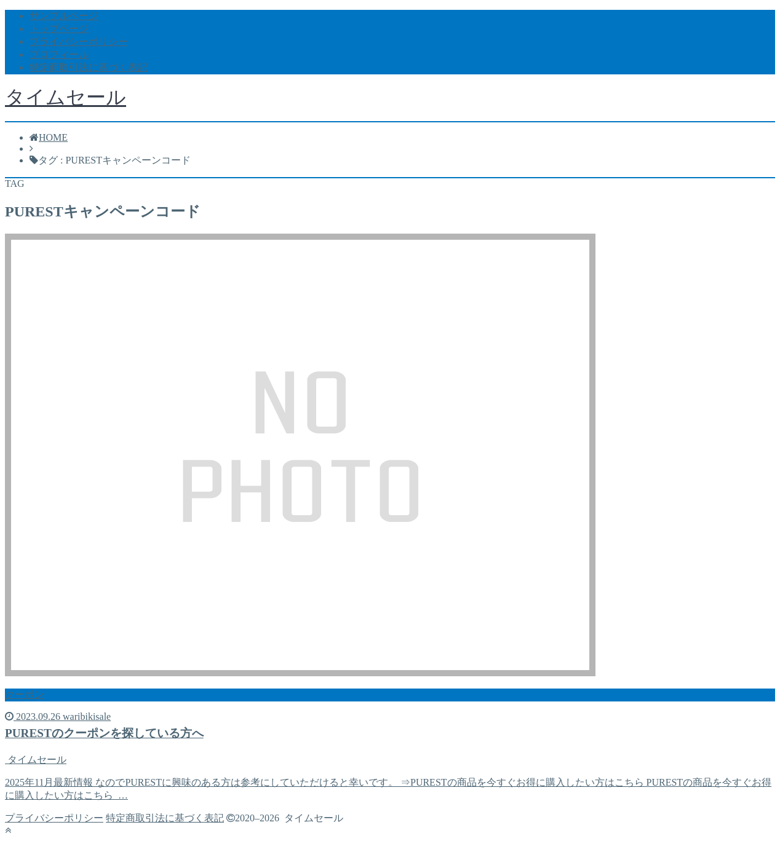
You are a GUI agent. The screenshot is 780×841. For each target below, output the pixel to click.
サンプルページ (64, 15)
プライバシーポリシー (79, 41)
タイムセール (65, 97)
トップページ (59, 28)
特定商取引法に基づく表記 (89, 67)
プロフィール (59, 54)
